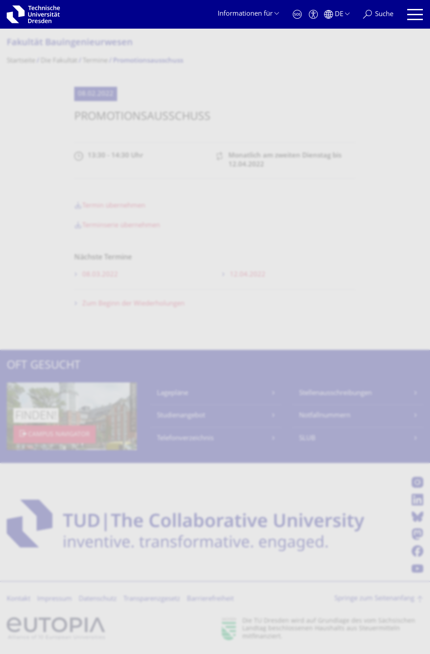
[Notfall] (297, 14)
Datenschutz (98, 599)
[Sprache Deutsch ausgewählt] (337, 14)
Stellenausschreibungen (335, 393)
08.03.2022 (100, 275)
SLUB (307, 438)
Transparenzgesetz (151, 599)
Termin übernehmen (113, 206)
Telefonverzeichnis (185, 438)
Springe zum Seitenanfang (374, 598)
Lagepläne (172, 393)
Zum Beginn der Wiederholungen (133, 304)
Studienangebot (181, 415)
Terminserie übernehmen (121, 225)
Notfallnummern (324, 415)
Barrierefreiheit (210, 599)
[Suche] (378, 14)
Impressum (54, 599)
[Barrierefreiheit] (313, 14)
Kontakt (18, 599)
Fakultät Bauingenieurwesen (70, 43)
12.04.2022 (248, 275)
